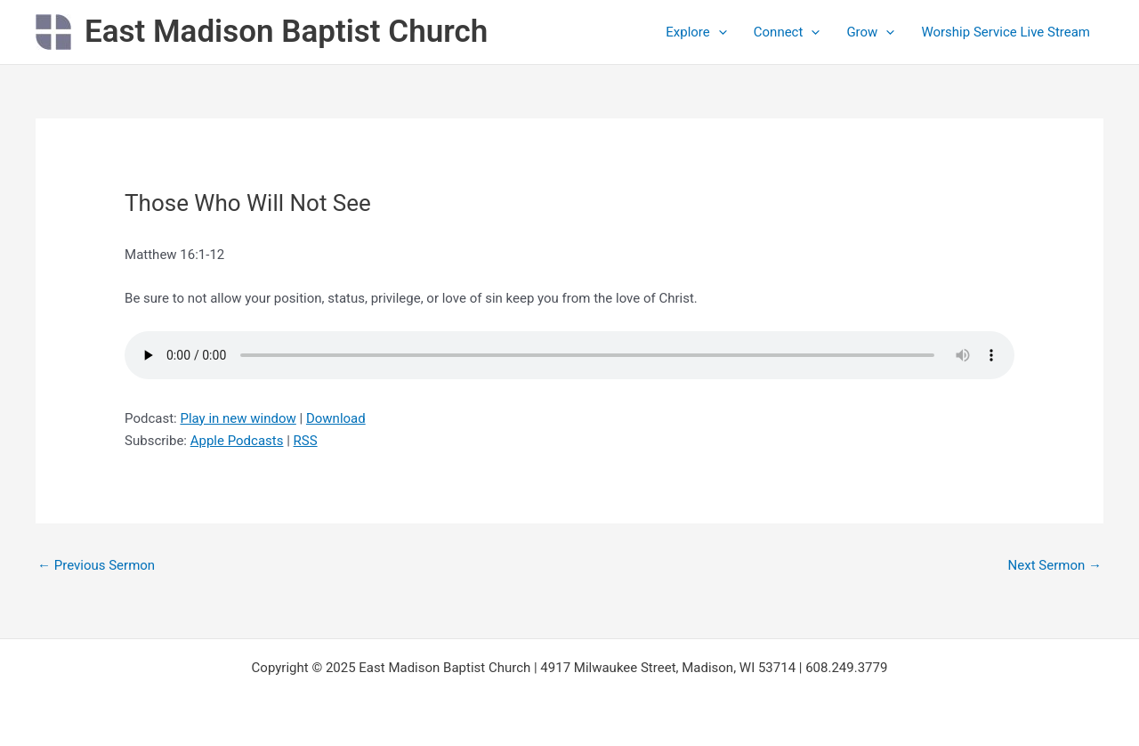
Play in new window (237, 418)
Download (336, 418)
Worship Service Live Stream (1005, 32)
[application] (718, 32)
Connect (787, 32)
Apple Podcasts (237, 441)
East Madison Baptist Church (286, 31)
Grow (870, 32)
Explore (696, 32)
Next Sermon (1055, 565)
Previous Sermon (96, 565)
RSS (306, 441)
